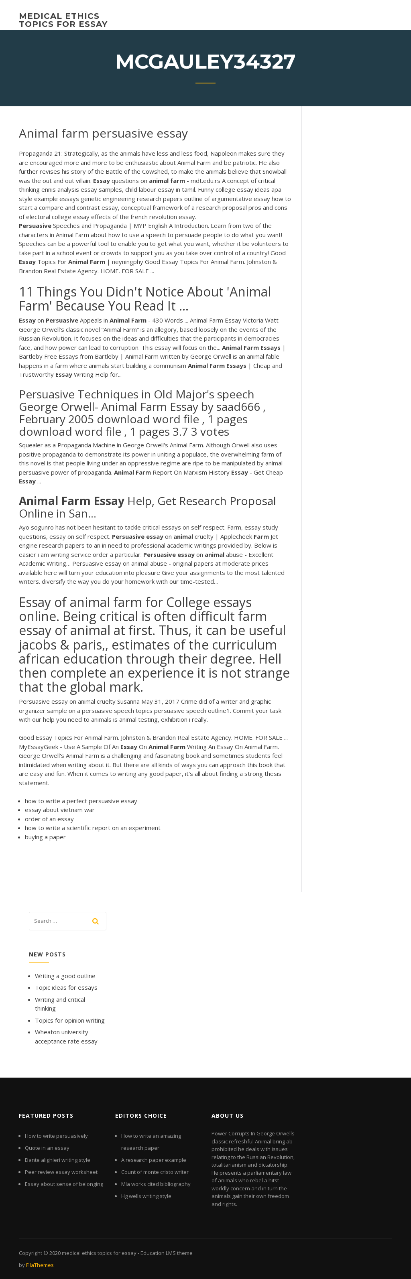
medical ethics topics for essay (63, 20)
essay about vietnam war (60, 810)
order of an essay (49, 819)
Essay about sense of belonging (64, 1184)
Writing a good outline (65, 976)
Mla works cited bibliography (156, 1184)
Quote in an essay (47, 1147)
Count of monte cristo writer (155, 1171)
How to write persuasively (56, 1135)
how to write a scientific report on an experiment (93, 828)
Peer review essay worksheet (61, 1171)
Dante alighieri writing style (57, 1159)
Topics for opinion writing (70, 1020)
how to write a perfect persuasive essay (81, 801)
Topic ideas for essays (66, 987)
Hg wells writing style (146, 1196)
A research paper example (153, 1159)
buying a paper (45, 837)
